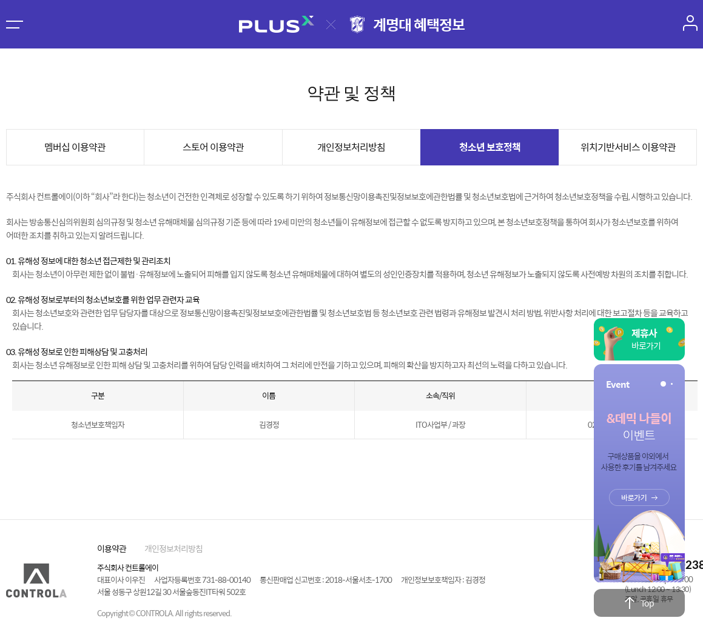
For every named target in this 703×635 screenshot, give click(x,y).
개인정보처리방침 (351, 147)
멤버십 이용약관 (75, 147)
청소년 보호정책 (489, 147)
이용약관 (111, 548)
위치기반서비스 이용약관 (628, 147)
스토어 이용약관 (213, 147)
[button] (663, 384)
